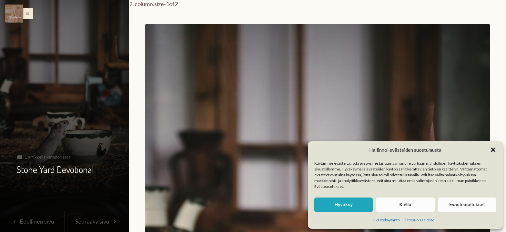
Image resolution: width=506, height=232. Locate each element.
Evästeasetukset (467, 205)
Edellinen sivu (32, 221)
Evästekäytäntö (386, 220)
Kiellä (405, 205)
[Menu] (14, 14)
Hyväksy (344, 205)
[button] (493, 150)
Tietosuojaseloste (418, 220)
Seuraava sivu (96, 221)
